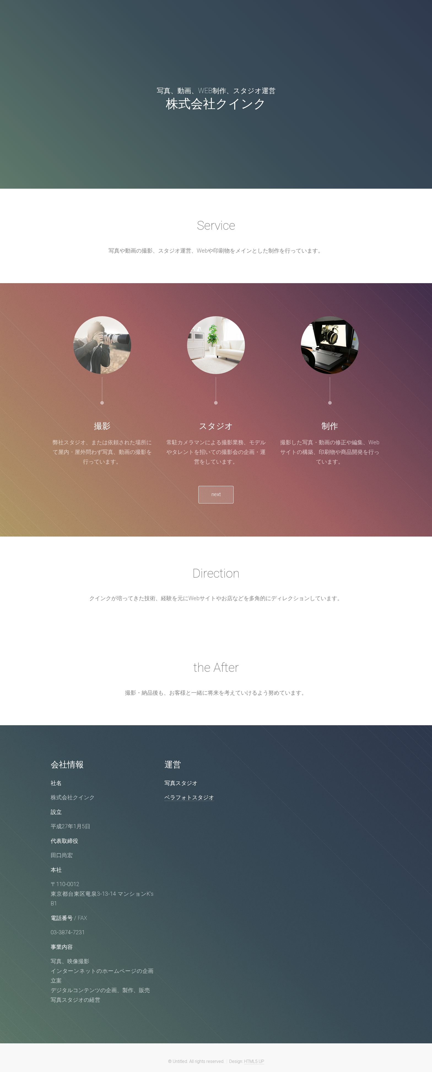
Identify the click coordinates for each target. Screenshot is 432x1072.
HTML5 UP (254, 1062)
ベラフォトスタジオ (189, 798)
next (216, 495)
